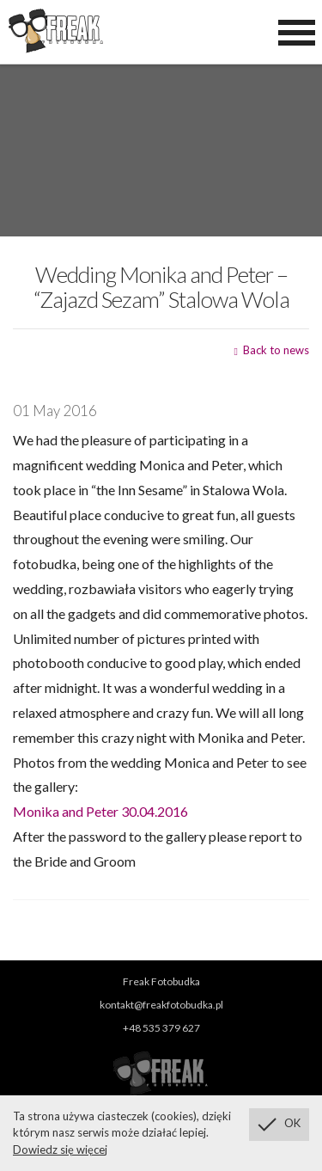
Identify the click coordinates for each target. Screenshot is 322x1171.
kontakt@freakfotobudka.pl (161, 1004)
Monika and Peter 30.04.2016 (100, 811)
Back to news (271, 350)
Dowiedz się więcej (60, 1149)
